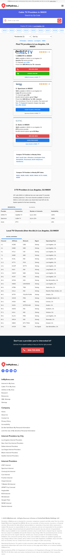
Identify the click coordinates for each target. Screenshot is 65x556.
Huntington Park (39, 157)
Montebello (19, 159)
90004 (26, 30)
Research (4, 393)
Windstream (5, 497)
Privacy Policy (6, 421)
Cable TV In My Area (8, 387)
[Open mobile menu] (62, 5)
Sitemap (4, 402)
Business (32, 207)
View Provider (32, 140)
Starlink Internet (6, 506)
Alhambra (30, 157)
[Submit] (59, 21)
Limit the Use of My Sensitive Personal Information (18, 431)
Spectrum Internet (7, 468)
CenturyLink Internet (8, 471)
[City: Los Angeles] (37, 41)
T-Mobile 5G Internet (8, 484)
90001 (5, 30)
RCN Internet (5, 494)
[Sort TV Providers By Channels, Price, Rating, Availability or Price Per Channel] (41, 37)
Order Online (32, 73)
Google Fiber (5, 500)
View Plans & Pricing (32, 109)
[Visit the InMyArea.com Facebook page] (3, 370)
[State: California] (30, 41)
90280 (22, 175)
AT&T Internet (6, 465)
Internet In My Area (7, 383)
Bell (17, 157)
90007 (48, 30)
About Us (4, 415)
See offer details (21, 105)
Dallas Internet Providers (9, 446)
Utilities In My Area (7, 390)
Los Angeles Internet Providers (11, 440)
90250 (18, 177)
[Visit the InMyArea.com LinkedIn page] (11, 370)
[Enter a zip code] (32, 20)
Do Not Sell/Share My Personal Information (15, 428)
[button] (44, 52)
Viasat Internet (6, 481)
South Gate (23, 157)
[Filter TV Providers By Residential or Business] (22, 37)
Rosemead (27, 159)
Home (3, 412)
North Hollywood (37, 159)
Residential (12, 207)
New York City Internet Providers (12, 443)
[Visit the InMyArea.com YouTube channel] (15, 370)
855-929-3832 (33, 136)
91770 (40, 175)
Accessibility (5, 424)
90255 (32, 175)
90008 (55, 30)
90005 (33, 30)
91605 (45, 175)
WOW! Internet (6, 503)
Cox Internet (5, 475)
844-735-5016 (34, 350)
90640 (36, 175)
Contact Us (5, 418)
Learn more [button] (53, 1)
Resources (4, 396)
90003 (19, 30)
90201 (18, 175)
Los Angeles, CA (39, 26)
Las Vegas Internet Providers (11, 450)
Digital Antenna (11, 236)
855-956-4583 (33, 69)
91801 (27, 175)
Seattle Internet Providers (9, 456)
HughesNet (5, 491)
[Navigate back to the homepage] (10, 5)
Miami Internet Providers (9, 453)
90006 (41, 30)
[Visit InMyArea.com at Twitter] (7, 370)
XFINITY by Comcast (8, 487)
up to (26, 62)
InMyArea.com (11, 518)
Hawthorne (19, 161)
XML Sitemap (5, 399)
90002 (12, 30)
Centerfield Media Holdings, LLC (48, 518)
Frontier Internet (6, 478)
